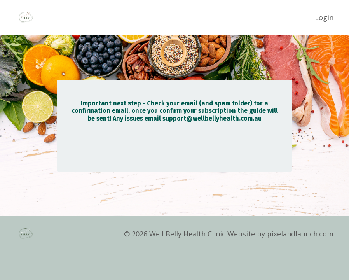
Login (324, 17)
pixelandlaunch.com (300, 233)
